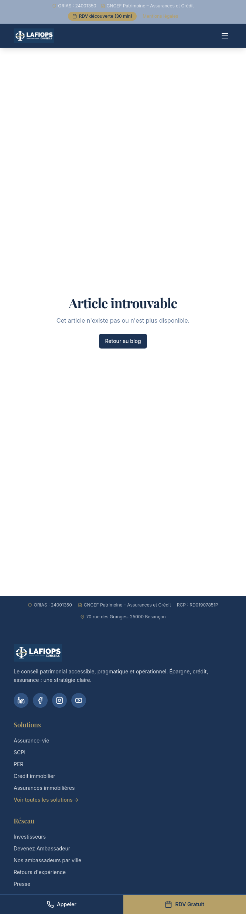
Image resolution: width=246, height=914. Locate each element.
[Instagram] (59, 700)
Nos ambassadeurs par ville (47, 860)
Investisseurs (30, 836)
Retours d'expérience (40, 872)
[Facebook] (40, 700)
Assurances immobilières (44, 788)
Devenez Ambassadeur (42, 848)
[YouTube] (78, 700)
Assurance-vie (31, 740)
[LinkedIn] (21, 700)
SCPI (19, 752)
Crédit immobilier (34, 776)
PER (18, 764)
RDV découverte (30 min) (102, 16)
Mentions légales (160, 16)
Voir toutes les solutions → (46, 799)
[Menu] (225, 35)
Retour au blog (123, 341)
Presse (22, 884)
